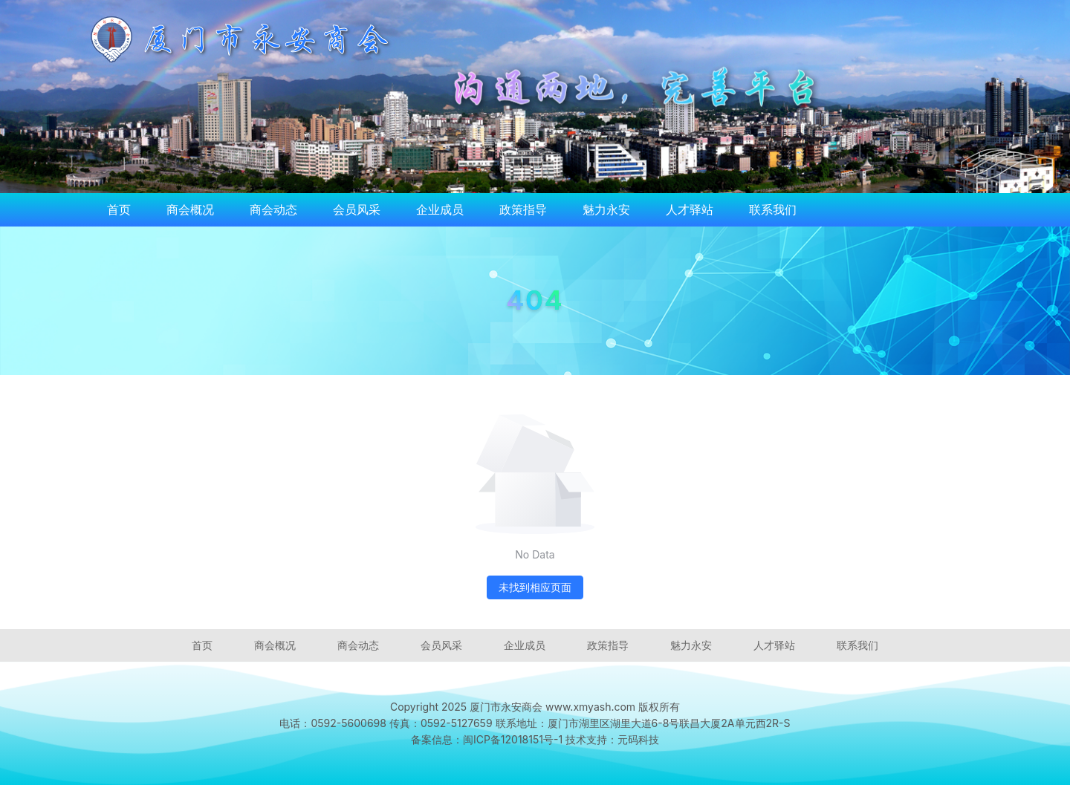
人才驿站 (689, 209)
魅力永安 (606, 209)
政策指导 (523, 209)
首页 (119, 209)
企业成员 (440, 209)
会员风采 (356, 209)
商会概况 (190, 209)
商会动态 (273, 209)
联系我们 (773, 209)
